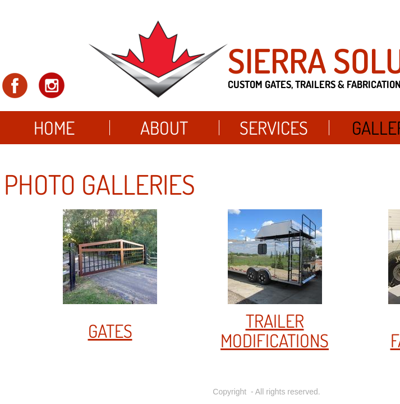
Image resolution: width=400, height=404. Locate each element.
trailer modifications (274, 330)
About (164, 127)
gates (110, 330)
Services (274, 127)
